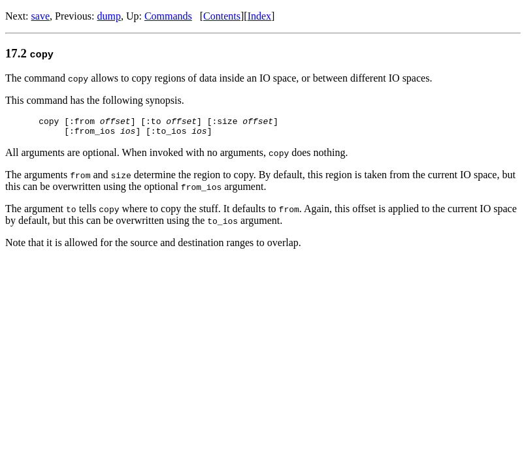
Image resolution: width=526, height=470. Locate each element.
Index (259, 16)
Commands (168, 16)
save (40, 16)
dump (108, 16)
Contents (221, 16)
